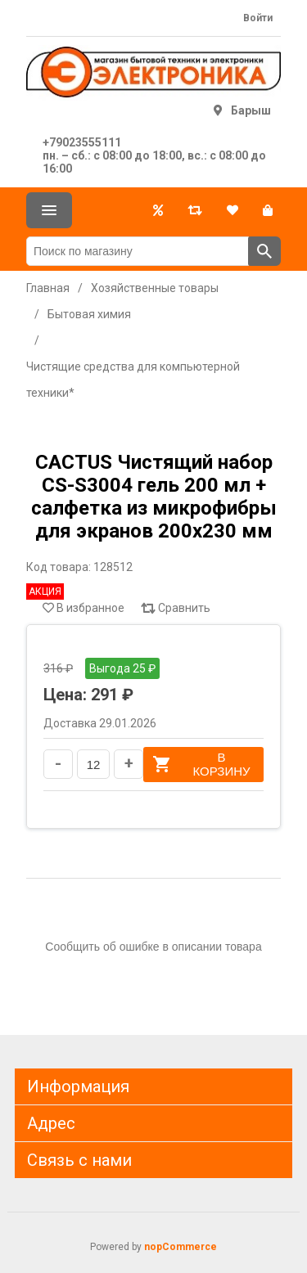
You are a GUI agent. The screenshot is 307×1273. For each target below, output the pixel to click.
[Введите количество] (93, 764)
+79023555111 (82, 142)
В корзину (201, 764)
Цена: (65, 694)
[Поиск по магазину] (137, 251)
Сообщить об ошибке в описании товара (153, 946)
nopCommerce (180, 1247)
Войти (258, 18)
